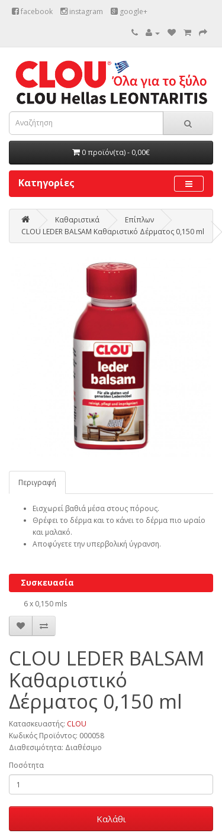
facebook (32, 12)
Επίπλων (139, 220)
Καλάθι (111, 819)
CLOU (76, 724)
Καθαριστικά (77, 220)
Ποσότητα (26, 765)
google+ (129, 12)
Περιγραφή (37, 482)
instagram (81, 12)
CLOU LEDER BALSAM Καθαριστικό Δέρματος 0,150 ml (112, 232)
